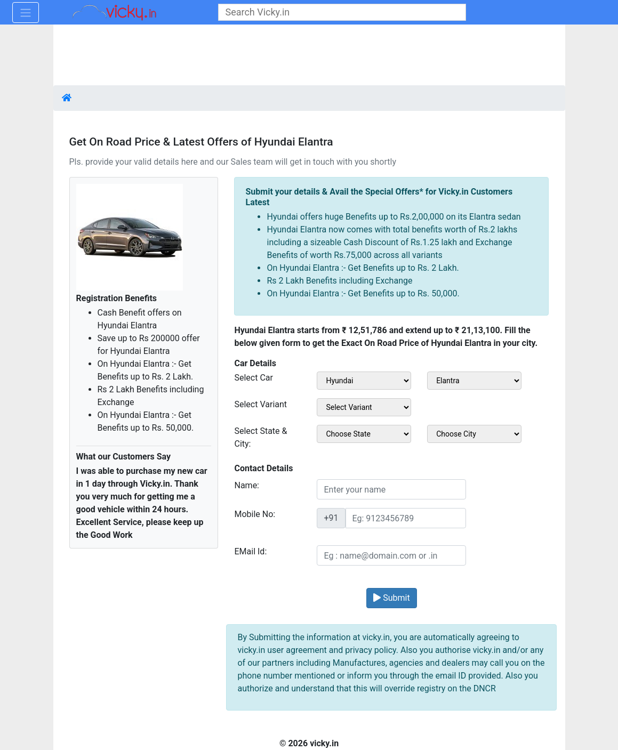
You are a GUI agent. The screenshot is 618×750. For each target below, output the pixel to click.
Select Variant (260, 404)
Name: (246, 485)
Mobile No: (254, 514)
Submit (391, 598)
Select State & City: (260, 437)
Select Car (253, 378)
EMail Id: (250, 551)
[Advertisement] (309, 56)
